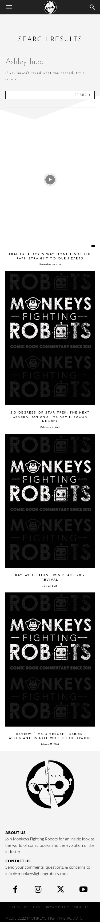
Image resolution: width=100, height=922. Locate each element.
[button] (9, 7)
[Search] (92, 7)
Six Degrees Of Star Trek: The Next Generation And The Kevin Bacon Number (50, 417)
